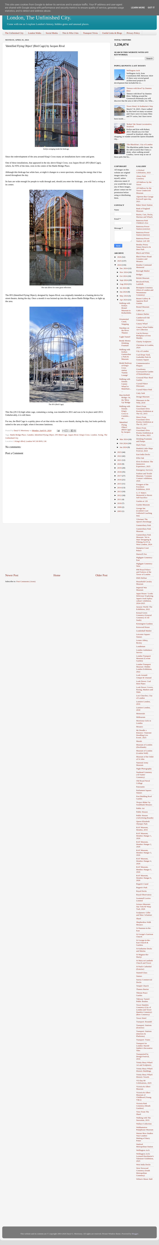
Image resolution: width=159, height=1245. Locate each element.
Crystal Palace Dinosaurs (142, 384)
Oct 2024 (124, 276)
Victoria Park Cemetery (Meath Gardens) (143, 1105)
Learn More (138, 7)
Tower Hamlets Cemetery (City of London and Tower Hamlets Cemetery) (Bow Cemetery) (144, 1010)
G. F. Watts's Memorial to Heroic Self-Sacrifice (144, 495)
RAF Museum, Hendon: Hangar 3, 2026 (144, 852)
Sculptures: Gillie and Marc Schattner (144, 913)
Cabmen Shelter (142, 314)
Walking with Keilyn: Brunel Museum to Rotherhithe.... (125, 309)
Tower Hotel (141, 1018)
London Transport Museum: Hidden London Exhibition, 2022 (144, 668)
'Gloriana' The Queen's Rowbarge (144, 520)
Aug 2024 (124, 284)
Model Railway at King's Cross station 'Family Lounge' (125, 369)
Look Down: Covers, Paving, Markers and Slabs (144, 689)
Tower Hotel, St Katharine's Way (139, 106)
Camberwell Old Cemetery (143, 319)
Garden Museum (143, 505)
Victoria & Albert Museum (143, 1087)
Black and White (143, 253)
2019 (119, 468)
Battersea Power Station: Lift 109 (143, 239)
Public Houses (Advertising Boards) (144, 816)
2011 (119, 499)
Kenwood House (143, 627)
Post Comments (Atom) (25, 581)
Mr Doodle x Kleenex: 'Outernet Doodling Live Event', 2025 (144, 734)
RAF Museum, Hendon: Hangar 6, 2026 (144, 877)
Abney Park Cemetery (141, 177)
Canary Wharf (142, 323)
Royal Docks (141, 891)
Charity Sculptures (143, 341)
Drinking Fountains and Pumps (144, 440)
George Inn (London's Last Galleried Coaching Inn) (144, 512)
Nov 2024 (124, 272)
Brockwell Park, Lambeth (142, 283)
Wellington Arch (133, 70)
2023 (119, 452)
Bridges (139, 274)
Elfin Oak (140, 458)
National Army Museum (142, 764)
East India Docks (143, 454)
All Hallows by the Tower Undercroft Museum (144, 190)
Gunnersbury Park (143, 525)
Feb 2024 (124, 443)
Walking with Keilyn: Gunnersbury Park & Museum (125, 354)
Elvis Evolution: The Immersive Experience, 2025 (144, 463)
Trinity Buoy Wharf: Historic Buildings (144, 1069)
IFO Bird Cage (61, 435)
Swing (100, 435)
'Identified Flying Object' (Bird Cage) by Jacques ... (125, 428)
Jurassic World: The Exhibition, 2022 (144, 608)
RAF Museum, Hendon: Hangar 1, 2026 (144, 835)
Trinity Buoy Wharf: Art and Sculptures (144, 1063)
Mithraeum (140, 717)
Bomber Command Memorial (144, 266)
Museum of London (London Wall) (144, 752)
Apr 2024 (124, 300)
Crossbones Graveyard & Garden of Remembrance (144, 371)
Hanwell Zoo (141, 554)
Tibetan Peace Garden (142, 994)
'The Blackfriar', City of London (139, 144)
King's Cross (85, 435)
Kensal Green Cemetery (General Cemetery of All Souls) (144, 616)
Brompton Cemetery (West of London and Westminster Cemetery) (144, 291)
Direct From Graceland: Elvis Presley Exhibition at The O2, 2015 (144, 410)
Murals (139, 741)
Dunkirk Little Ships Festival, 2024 (144, 449)
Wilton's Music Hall (144, 1179)
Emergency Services (144, 470)
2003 (119, 511)
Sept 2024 (124, 280)
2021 (119, 460)
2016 (119, 480)
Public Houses (142, 812)
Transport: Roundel (144, 1022)
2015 (119, 484)
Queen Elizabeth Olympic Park (143, 822)
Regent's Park (141, 887)
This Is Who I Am (70, 33)
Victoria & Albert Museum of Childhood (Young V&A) (143, 1096)
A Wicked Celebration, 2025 (143, 171)
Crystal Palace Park (144, 389)
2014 (119, 487)
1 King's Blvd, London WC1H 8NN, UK (30, 441)
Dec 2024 (124, 268)
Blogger (135, 1234)
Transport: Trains (143, 1040)
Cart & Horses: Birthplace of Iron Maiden (143, 335)
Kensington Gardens (144, 624)
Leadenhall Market (144, 631)
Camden (30, 435)
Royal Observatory (144, 895)
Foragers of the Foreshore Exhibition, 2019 (143, 486)
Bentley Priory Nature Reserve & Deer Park (143, 246)
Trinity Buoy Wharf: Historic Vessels (144, 1075)
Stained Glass (141, 973)
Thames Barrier (142, 989)
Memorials (140, 713)
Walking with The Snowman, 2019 (143, 1119)
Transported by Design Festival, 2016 (142, 1056)
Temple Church (142, 986)
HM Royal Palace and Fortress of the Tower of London (143, 572)
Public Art (140, 808)
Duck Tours (141, 445)
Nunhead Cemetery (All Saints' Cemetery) (144, 774)
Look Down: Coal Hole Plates (143, 682)
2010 (119, 503)
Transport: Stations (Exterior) (144, 1026)
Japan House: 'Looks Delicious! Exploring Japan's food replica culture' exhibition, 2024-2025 (144, 598)
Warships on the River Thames (124, 330)
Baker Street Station (144, 205)
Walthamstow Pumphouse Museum (144, 1128)
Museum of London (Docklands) (144, 746)
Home (56, 575)
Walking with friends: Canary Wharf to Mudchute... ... (125, 385)
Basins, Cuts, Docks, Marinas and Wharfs (144, 215)
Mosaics (139, 727)
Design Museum (143, 397)
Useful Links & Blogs (112, 33)
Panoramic (140, 787)
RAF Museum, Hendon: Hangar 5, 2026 (144, 869)
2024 (119, 265)
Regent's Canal (142, 884)
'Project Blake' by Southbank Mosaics (144, 803)
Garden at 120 (142, 501)
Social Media (52, 33)
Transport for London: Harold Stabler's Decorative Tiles (144, 1047)
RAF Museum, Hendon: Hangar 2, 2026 (144, 844)
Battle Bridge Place (18, 435)
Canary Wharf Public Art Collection (144, 328)
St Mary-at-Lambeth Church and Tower (144, 961)
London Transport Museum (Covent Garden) (143, 658)
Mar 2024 (124, 439)
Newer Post (11, 575)
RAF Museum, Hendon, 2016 (142, 828)
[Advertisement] (56, 548)
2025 (119, 261)
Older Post (101, 575)
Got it (151, 7)
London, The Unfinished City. (39, 18)
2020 (119, 464)
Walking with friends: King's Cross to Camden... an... (124, 412)
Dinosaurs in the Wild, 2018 (143, 401)
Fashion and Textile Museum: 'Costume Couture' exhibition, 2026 (144, 477)
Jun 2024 (124, 292)
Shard (138, 918)
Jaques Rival (73, 435)
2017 (119, 476)
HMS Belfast (141, 578)
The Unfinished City (14, 33)
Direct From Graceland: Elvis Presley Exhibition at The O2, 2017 (144, 421)
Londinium (140, 646)
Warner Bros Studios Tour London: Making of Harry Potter (144, 1137)
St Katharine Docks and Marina (144, 949)
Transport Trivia (90, 33)
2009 (119, 507)
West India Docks (143, 1164)
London (94, 435)
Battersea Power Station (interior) (143, 233)
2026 (119, 257)
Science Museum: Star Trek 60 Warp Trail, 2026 (143, 906)
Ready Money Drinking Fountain (125, 343)
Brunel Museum (142, 307)
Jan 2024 (123, 447)
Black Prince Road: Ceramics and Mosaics (144, 258)
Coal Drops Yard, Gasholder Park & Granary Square (143, 357)
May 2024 (124, 296)
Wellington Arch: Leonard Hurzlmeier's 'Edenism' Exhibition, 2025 (145, 1157)
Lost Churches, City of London (144, 696)
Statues (139, 976)
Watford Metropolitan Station (144, 1145)
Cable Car (140, 310)
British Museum (142, 278)
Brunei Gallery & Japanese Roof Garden (143, 300)
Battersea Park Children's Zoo (142, 221)
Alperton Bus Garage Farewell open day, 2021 (144, 198)
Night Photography (144, 769)
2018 (119, 472)
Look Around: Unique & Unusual (144, 676)
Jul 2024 (123, 288)
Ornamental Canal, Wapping (124, 321)
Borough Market (143, 271)
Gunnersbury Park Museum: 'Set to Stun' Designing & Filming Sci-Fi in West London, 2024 (144, 540)
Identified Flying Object (44, 435)
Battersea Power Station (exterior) (143, 227)
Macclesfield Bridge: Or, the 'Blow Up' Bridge (125, 398)
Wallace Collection (144, 1124)
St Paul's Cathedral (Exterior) (144, 967)
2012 (119, 495)
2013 (119, 491)
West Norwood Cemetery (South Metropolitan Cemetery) (143, 1172)
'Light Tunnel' (124, 337)
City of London (142, 351)
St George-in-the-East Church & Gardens (143, 942)
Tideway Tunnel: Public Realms (143, 1000)
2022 (119, 456)
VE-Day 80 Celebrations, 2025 (144, 1081)
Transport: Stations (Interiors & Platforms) (144, 1033)
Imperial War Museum (141, 588)
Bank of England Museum (143, 209)
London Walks (34, 33)
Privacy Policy (133, 33)
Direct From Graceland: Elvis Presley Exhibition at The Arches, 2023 (144, 431)
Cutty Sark (140, 393)
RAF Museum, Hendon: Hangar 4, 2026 (144, 861)
